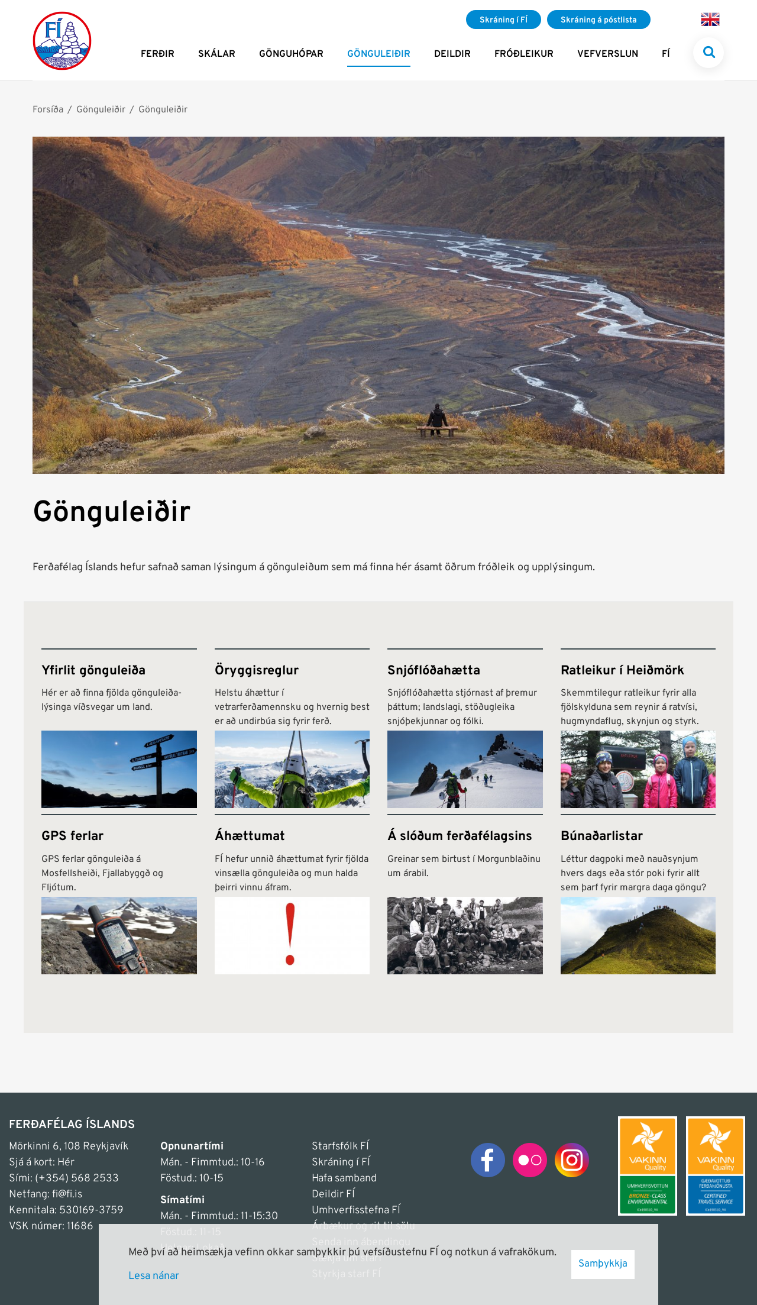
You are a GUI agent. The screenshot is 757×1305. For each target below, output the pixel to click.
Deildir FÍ (333, 1194)
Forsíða (48, 110)
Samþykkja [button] (602, 1264)
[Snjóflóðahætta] (465, 728)
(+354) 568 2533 (77, 1179)
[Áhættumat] (292, 894)
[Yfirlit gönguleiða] (119, 728)
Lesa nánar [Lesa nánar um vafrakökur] (153, 1276)
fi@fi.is (67, 1194)
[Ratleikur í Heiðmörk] (638, 728)
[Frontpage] (62, 40)
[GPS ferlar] (119, 894)
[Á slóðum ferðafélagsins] (465, 894)
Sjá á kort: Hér (42, 1163)
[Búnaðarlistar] (638, 894)
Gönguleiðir (100, 110)
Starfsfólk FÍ (340, 1147)
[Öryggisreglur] (292, 728)
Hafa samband (344, 1179)
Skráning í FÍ (341, 1163)
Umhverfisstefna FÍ (356, 1210)
